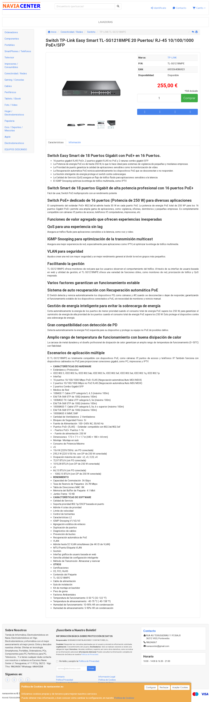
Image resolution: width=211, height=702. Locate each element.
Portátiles (10, 45)
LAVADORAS (105, 22)
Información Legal (106, 677)
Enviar (91, 668)
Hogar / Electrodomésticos (14, 113)
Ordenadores (11, 32)
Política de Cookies (124, 698)
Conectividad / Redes (16, 73)
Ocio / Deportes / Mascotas (14, 129)
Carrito (199, 8)
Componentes (12, 38)
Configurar (151, 687)
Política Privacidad (64, 680)
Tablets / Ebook (13, 98)
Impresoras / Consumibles (11, 65)
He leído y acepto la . (79, 661)
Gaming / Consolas (14, 79)
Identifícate (158, 8)
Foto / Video (11, 105)
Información (75, 142)
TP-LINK (172, 57)
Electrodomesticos (14, 143)
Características (56, 142)
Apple (8, 136)
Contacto (179, 8)
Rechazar (164, 687)
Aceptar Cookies (180, 687)
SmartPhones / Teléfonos (18, 51)
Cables (8, 86)
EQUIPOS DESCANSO (16, 149)
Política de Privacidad (89, 654)
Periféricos (10, 92)
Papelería (9, 121)
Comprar (189, 98)
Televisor (9, 57)
